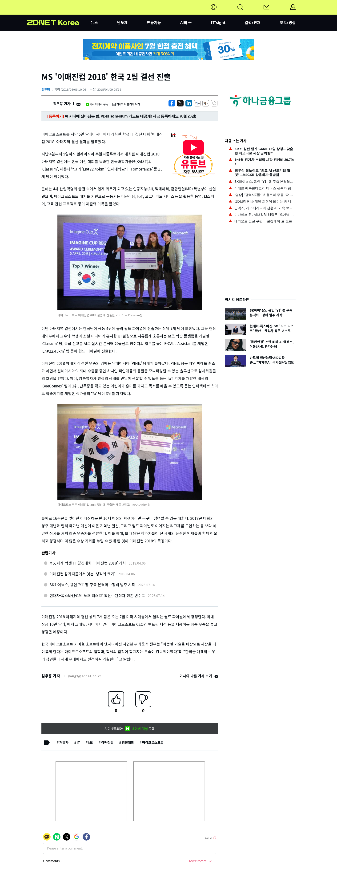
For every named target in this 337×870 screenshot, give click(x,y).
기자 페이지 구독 (97, 104)
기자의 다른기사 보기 (126, 104)
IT (78, 742)
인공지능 (154, 22)
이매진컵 (107, 742)
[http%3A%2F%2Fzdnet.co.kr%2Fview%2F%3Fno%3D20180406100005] (188, 103)
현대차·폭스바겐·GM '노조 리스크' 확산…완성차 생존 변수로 (97, 595)
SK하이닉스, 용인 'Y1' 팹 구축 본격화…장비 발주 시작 (92, 584)
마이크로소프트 (153, 742)
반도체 (122, 22)
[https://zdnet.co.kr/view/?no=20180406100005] (171, 103)
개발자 (63, 742)
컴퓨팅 (45, 89)
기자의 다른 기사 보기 (199, 675)
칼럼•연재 (253, 22)
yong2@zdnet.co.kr (84, 676)
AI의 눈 (186, 22)
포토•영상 (288, 22)
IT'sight (218, 22)
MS (90, 742)
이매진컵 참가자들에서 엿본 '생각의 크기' (82, 574)
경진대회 (128, 742)
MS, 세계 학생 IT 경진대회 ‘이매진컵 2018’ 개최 (87, 563)
